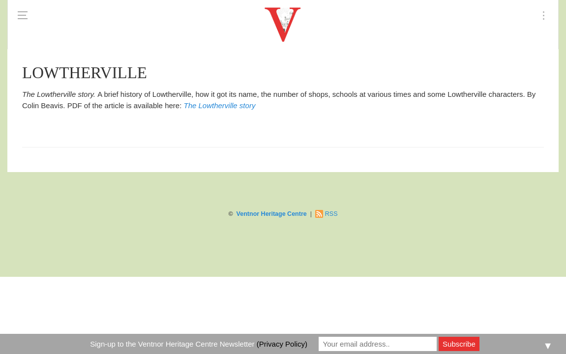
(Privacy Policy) (282, 344)
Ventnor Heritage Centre (272, 213)
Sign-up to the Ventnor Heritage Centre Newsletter (198, 344)
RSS (331, 213)
